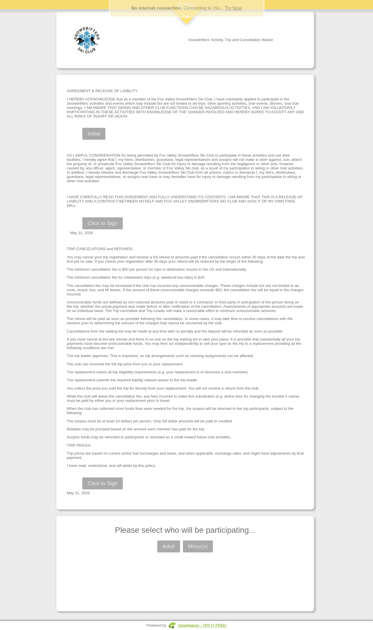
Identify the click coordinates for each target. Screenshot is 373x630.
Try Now (233, 8)
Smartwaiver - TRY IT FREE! (202, 625)
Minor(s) (198, 546)
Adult (168, 546)
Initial (93, 134)
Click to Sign (102, 223)
